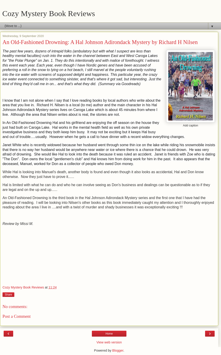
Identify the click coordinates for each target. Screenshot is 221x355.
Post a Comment (17, 316)
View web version (109, 342)
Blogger (117, 350)
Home (109, 333)
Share (8, 294)
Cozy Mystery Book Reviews (48, 13)
